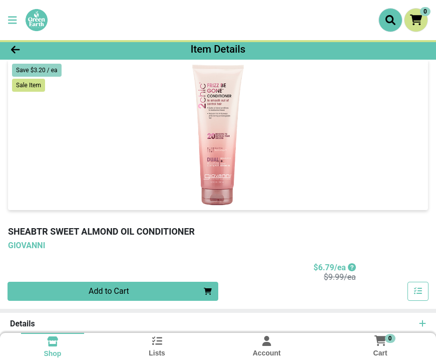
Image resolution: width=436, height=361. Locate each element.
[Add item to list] (417, 291)
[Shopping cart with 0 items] (416, 20)
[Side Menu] (12, 20)
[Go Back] (60, 49)
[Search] (390, 20)
